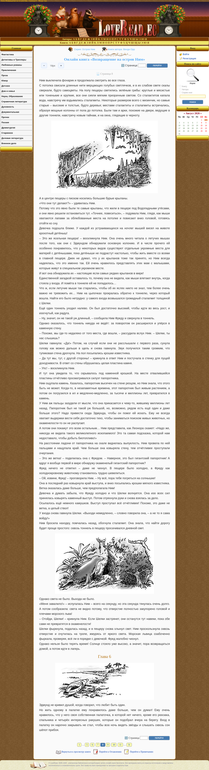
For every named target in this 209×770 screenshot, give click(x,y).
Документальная (10, 112)
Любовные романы (11, 65)
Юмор (4, 80)
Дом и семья (8, 91)
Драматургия (8, 127)
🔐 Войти (184, 54)
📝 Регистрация (187, 58)
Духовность (7, 107)
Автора (183, 89)
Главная (16, 48)
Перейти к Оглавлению (110, 752)
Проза (4, 75)
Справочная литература (14, 101)
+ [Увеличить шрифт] (61, 65)
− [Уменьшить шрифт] (44, 65)
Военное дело (8, 143)
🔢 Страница (129, 65)
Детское (5, 86)
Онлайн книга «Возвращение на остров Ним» (104, 59)
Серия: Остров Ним (84, 49)
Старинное (7, 133)
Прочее (5, 117)
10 (114, 745)
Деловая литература (12, 138)
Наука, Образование (12, 96)
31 (129, 745)
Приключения (8, 70)
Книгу (183, 86)
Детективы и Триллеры (13, 59)
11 (120, 745)
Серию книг (185, 92)
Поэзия (5, 122)
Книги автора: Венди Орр (121, 49)
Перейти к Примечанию (141, 752)
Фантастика (7, 54)
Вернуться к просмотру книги (76, 752)
